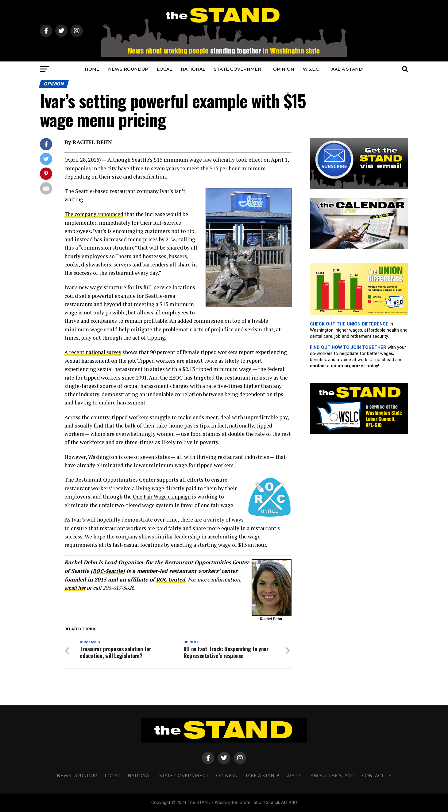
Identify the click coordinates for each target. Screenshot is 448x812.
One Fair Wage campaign (163, 496)
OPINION (283, 69)
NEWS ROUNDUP (128, 69)
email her (75, 586)
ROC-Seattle (108, 570)
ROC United (171, 578)
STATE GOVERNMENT (239, 69)
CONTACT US (376, 775)
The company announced (94, 214)
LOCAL (164, 69)
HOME (92, 69)
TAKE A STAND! (345, 69)
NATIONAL (193, 69)
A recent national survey (94, 352)
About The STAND (333, 775)
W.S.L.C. (311, 69)
